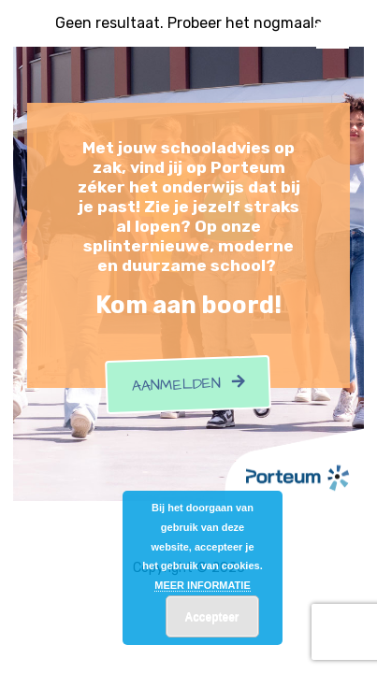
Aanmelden (189, 385)
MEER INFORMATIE (202, 585)
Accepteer (211, 616)
